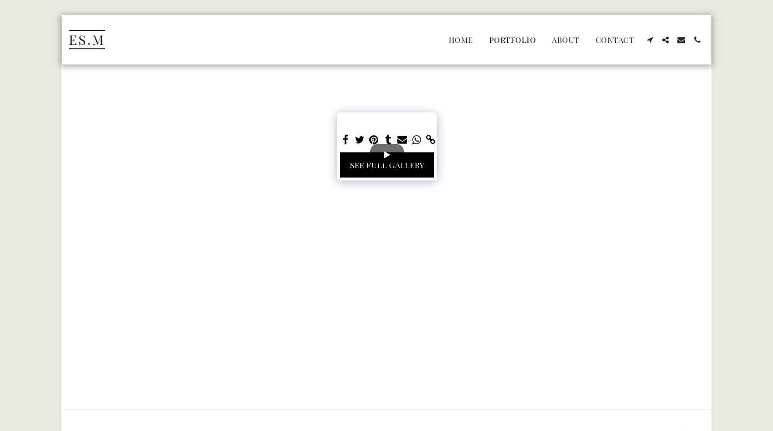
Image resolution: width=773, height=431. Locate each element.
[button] (649, 40)
